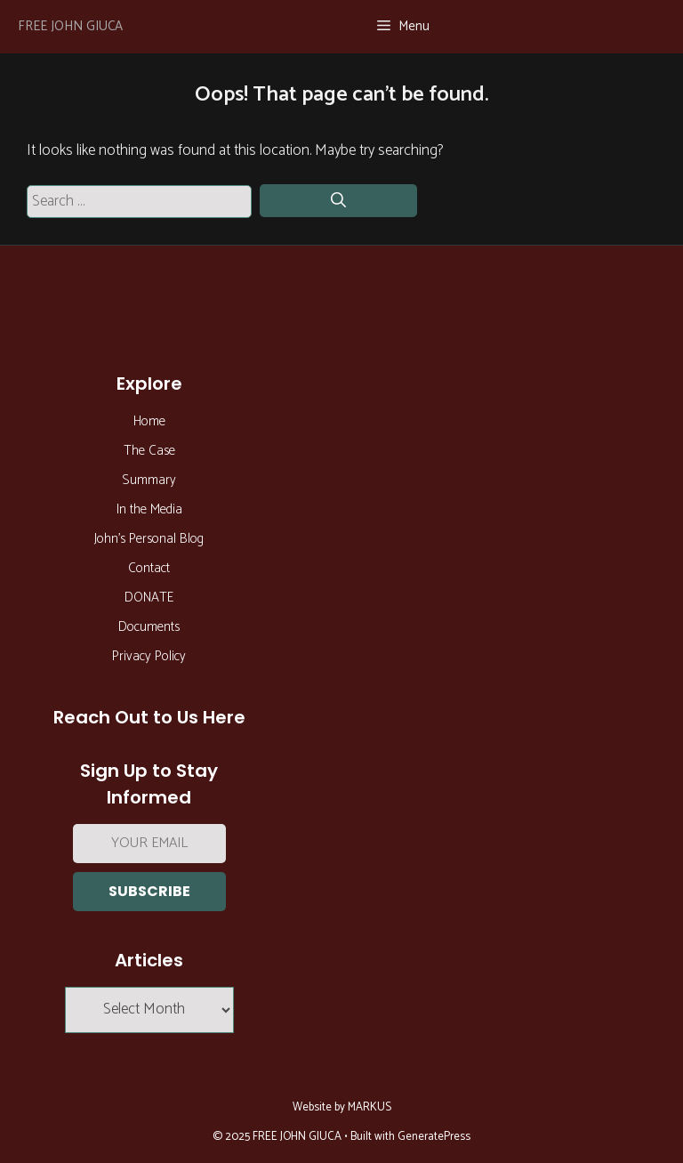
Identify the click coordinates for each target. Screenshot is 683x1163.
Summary (149, 480)
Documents (149, 627)
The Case (149, 451)
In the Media (149, 509)
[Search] (338, 201)
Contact (149, 568)
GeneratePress (434, 1136)
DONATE (149, 597)
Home (149, 421)
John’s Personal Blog (149, 539)
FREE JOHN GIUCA (70, 26)
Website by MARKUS (342, 1107)
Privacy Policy (149, 656)
